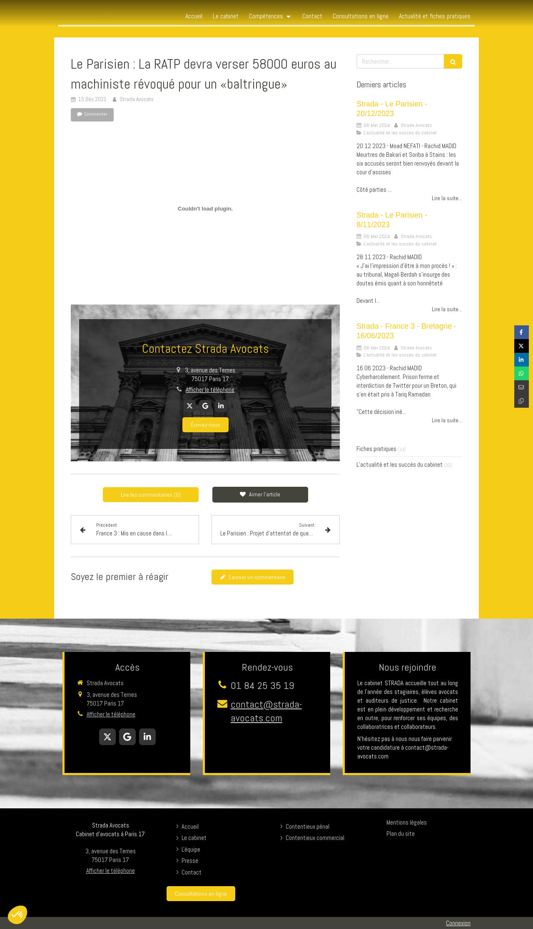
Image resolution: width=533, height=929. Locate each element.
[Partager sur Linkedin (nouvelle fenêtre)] (521, 360)
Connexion (458, 923)
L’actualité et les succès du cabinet (399, 464)
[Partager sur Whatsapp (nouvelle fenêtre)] (521, 373)
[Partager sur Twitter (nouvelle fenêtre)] (521, 346)
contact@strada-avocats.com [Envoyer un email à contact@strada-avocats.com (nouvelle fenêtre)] (266, 711)
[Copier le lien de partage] (521, 401)
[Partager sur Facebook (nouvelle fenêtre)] (521, 332)
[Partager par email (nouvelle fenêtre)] (521, 387)
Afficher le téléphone (210, 390)
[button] (17, 915)
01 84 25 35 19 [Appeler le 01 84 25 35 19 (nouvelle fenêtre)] (262, 685)
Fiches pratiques (376, 449)
